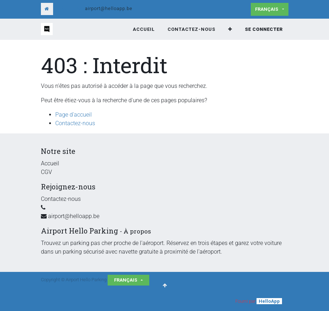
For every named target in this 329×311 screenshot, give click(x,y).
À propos (137, 231)
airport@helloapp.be (108, 8)
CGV (46, 172)
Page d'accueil (73, 114)
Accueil (50, 163)
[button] (230, 29)
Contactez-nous (75, 123)
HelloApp (269, 301)
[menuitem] (143, 29)
